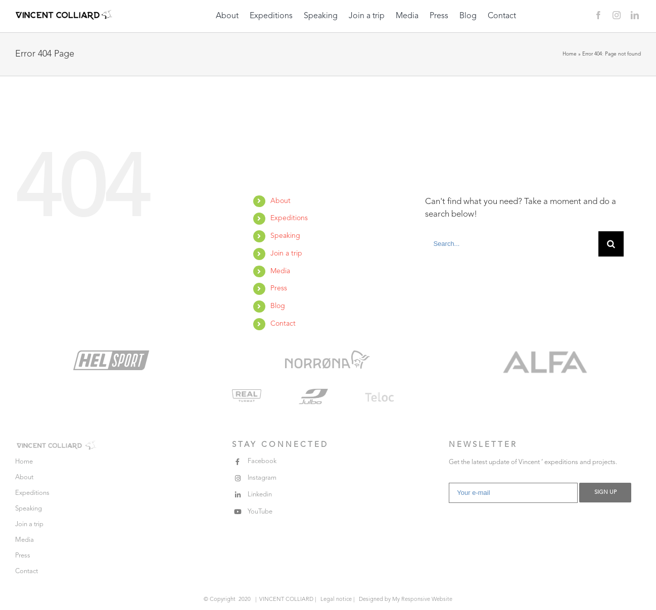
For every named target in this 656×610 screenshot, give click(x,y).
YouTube (260, 512)
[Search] (611, 244)
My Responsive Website (422, 599)
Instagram (262, 478)
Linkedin (260, 494)
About (280, 201)
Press (278, 288)
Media (280, 271)
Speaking (285, 235)
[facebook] (598, 15)
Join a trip (286, 253)
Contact (283, 323)
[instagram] (617, 15)
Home (570, 54)
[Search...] (511, 244)
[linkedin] (635, 15)
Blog (277, 306)
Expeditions (289, 218)
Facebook (262, 461)
